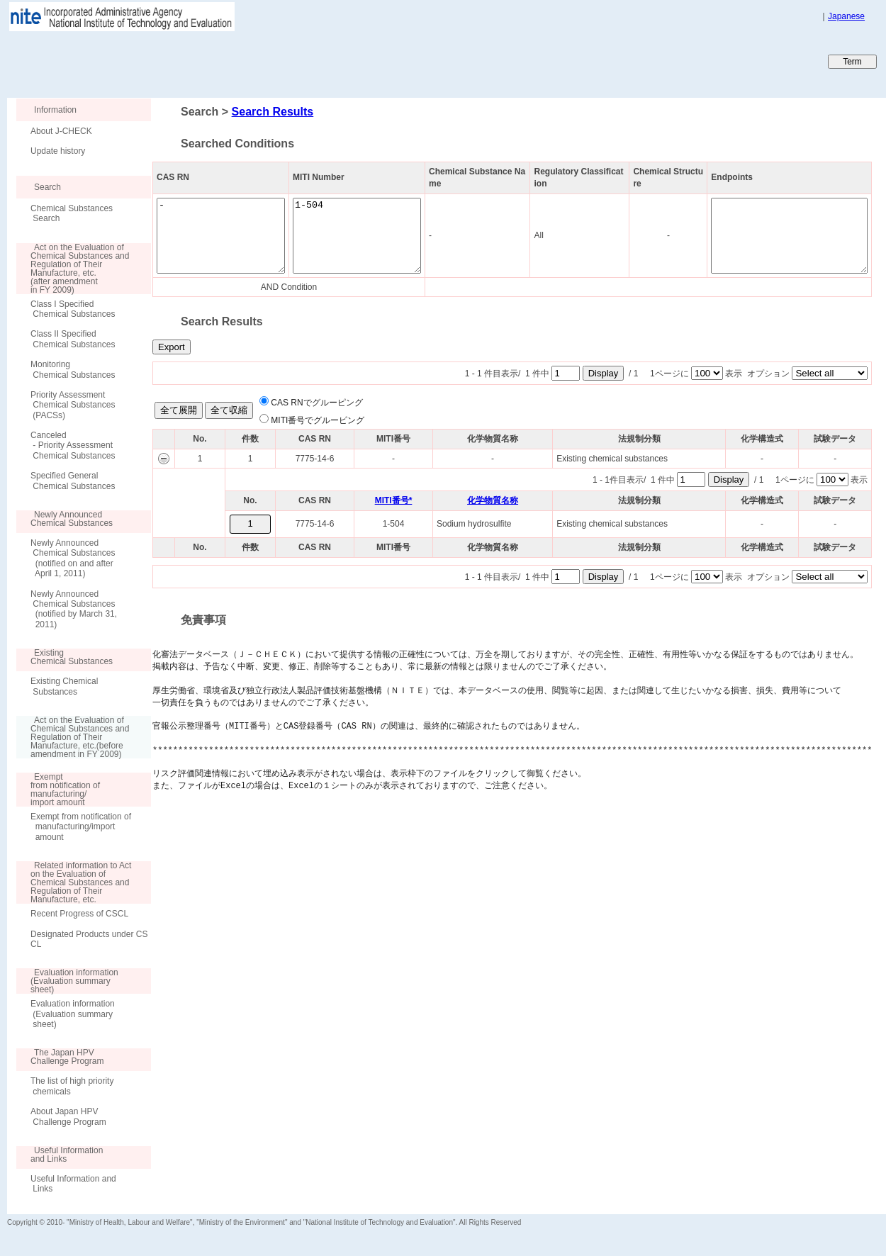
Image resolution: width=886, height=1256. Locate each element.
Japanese (846, 16)
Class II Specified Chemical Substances (72, 339)
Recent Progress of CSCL (79, 914)
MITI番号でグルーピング (317, 420)
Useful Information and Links (73, 1184)
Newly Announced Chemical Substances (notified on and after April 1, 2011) (72, 558)
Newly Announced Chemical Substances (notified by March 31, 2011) (73, 609)
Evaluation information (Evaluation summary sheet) (72, 1014)
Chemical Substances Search (71, 213)
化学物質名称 (492, 500)
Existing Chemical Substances (64, 686)
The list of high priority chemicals (71, 1086)
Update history (57, 151)
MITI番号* (394, 500)
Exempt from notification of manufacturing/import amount (80, 827)
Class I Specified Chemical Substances (72, 309)
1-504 (378, 236)
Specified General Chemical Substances (72, 480)
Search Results (273, 112)
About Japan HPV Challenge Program (68, 1116)
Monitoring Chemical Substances (72, 369)
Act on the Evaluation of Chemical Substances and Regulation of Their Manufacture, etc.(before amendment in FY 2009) (72, 737)
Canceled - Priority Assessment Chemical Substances (72, 445)
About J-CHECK (61, 131)
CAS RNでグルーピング (316, 403)
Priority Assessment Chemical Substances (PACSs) (72, 405)
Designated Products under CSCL (88, 939)
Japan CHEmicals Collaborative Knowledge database (179, 61)
